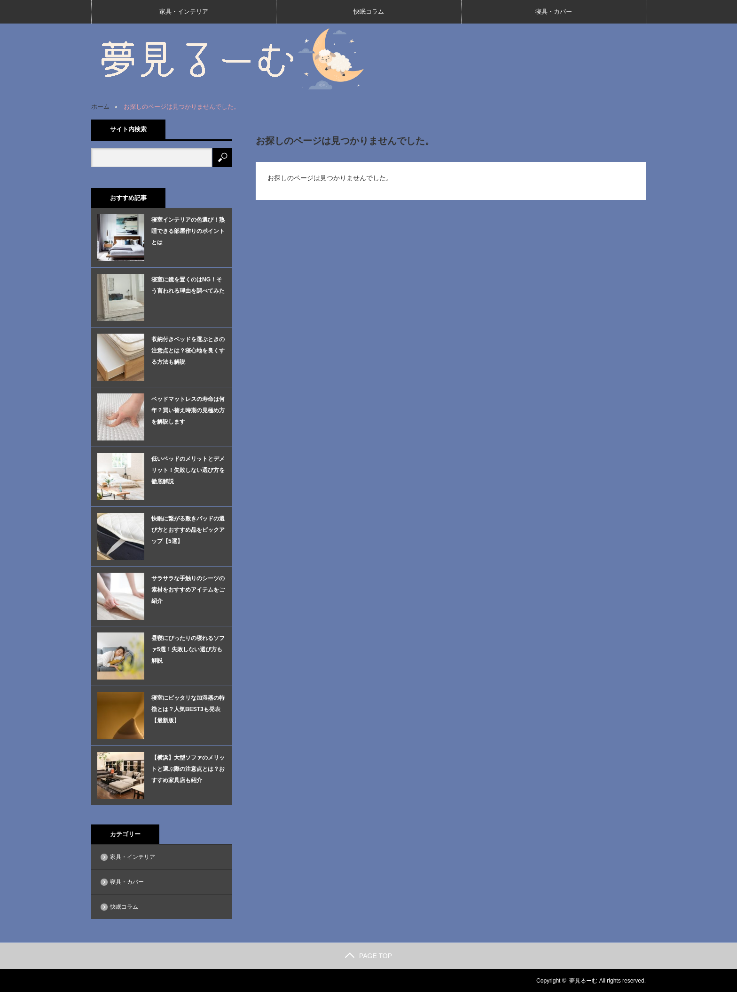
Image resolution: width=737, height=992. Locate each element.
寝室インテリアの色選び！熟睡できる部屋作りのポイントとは (188, 230)
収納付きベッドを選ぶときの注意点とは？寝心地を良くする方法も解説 (188, 350)
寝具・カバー (553, 11)
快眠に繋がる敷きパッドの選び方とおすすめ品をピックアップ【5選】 (188, 529)
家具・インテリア (183, 11)
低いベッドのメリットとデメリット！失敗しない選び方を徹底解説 (188, 469)
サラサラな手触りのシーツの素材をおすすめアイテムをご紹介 (188, 589)
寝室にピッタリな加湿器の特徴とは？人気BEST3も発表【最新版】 (188, 708)
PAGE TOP (368, 955)
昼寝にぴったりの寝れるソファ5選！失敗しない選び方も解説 (188, 649)
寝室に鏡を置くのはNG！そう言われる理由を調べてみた (188, 285)
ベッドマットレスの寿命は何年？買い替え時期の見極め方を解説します (188, 409)
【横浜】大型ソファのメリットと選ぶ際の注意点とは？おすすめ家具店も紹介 (188, 768)
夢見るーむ (583, 980)
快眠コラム (368, 11)
